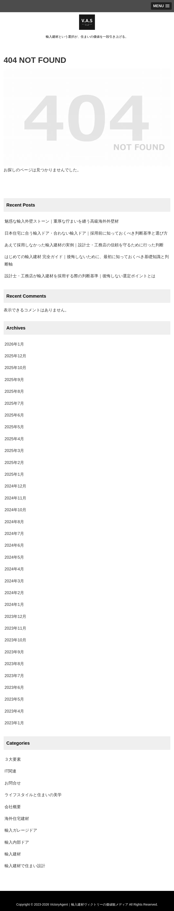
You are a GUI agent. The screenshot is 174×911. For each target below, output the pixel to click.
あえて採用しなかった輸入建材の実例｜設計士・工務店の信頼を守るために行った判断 (84, 245)
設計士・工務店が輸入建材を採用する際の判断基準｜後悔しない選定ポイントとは (80, 276)
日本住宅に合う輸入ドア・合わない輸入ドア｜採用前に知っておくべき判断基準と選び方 (86, 233)
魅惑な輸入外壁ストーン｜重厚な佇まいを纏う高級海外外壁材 (62, 221)
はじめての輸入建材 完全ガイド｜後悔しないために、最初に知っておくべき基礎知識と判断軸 (87, 260)
